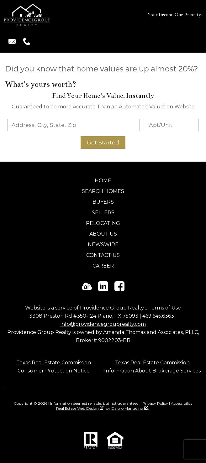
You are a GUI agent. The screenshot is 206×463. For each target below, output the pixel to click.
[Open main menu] (194, 41)
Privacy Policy (155, 403)
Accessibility (182, 403)
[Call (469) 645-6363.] (25, 41)
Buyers (103, 202)
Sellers (103, 213)
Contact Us (103, 255)
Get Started (103, 142)
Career (103, 266)
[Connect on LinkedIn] (103, 290)
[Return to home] (27, 15)
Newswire (103, 244)
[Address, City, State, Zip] (74, 125)
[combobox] (74, 125)
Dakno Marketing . (130, 408)
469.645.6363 (158, 316)
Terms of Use (164, 308)
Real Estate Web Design (79, 408)
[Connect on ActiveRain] (87, 290)
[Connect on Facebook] (119, 290)
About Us (103, 234)
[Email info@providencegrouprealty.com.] (12, 41)
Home (103, 181)
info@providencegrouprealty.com (103, 324)
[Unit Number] (172, 125)
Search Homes (103, 191)
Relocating (103, 223)
